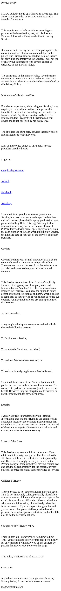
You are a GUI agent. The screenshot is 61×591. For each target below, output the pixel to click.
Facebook (6, 192)
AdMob (5, 181)
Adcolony (6, 203)
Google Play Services (12, 170)
